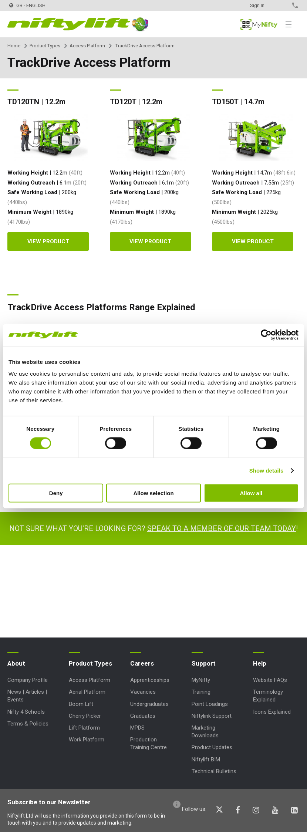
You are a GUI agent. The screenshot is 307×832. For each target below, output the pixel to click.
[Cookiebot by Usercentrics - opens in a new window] (266, 335)
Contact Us (282, 5)
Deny (56, 493)
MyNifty (258, 24)
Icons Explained (272, 711)
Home (13, 45)
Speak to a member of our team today (221, 528)
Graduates (142, 716)
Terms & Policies (27, 723)
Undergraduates (149, 704)
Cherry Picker (85, 716)
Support (204, 663)
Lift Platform (84, 727)
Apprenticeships (149, 680)
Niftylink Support (212, 716)
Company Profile (27, 680)
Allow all (251, 493)
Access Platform (87, 45)
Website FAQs (270, 680)
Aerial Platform (87, 692)
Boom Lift (81, 704)
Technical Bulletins (214, 771)
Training (201, 692)
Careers (142, 663)
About (16, 663)
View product (48, 241)
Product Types (45, 45)
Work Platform (86, 739)
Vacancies (143, 692)
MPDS (137, 727)
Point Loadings (210, 704)
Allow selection (153, 493)
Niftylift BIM (206, 759)
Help (259, 663)
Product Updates (212, 747)
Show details (266, 470)
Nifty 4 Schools (26, 711)
